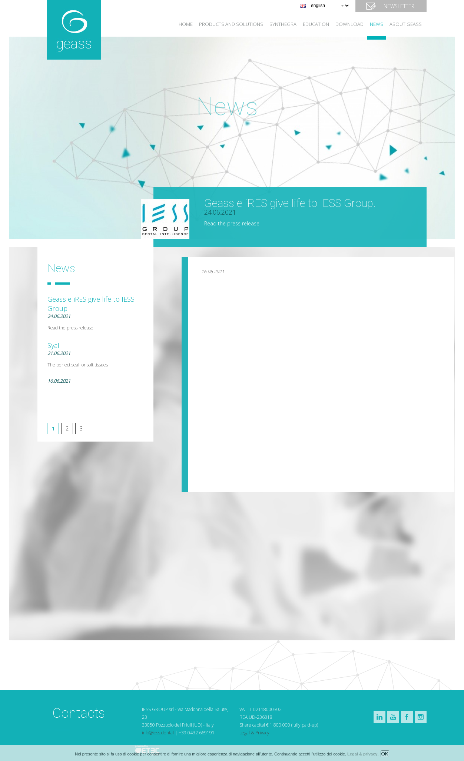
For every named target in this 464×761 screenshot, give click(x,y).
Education (316, 24)
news (376, 24)
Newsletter (399, 6)
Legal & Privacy (254, 733)
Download (349, 24)
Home (186, 24)
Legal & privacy (362, 756)
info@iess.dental (158, 733)
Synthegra (282, 24)
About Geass (406, 24)
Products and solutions (231, 24)
